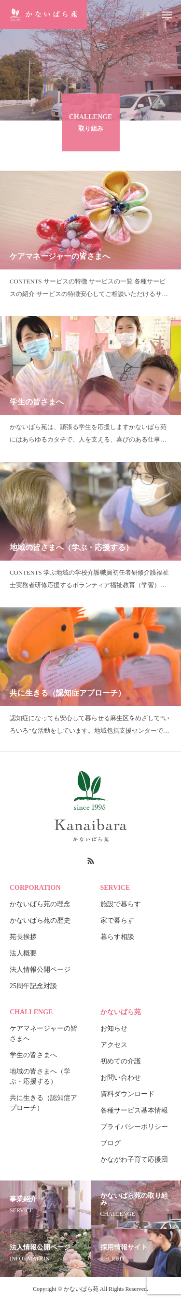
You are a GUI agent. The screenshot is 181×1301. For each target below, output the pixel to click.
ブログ (110, 1143)
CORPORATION (35, 887)
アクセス (113, 1044)
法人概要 (23, 953)
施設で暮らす (120, 904)
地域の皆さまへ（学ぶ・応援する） (40, 1076)
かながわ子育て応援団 (134, 1159)
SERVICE (115, 887)
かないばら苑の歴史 (40, 920)
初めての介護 (120, 1061)
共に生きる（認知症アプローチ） (43, 1103)
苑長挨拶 (23, 936)
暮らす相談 (117, 936)
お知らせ (113, 1028)
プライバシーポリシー (134, 1126)
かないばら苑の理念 (40, 904)
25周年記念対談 (33, 986)
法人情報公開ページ (40, 969)
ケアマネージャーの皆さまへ (43, 1033)
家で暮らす (117, 920)
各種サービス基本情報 (134, 1110)
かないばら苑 (120, 1012)
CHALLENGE (31, 1012)
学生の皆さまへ (33, 1055)
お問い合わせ (120, 1077)
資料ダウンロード (127, 1094)
